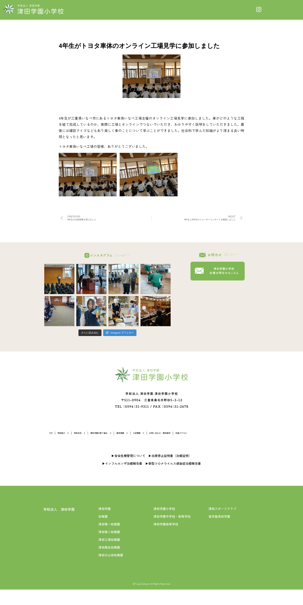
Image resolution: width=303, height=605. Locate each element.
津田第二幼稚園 (109, 547)
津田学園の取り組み (154, 435)
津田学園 (104, 524)
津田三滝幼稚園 (109, 555)
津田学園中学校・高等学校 (172, 531)
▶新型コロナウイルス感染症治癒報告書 (173, 479)
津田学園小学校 (164, 524)
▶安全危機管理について (128, 471)
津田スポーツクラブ (222, 524)
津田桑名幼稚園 (109, 562)
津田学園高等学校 (165, 539)
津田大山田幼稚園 (110, 570)
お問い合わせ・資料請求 (71, 446)
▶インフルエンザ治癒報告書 (122, 479)
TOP (56, 435)
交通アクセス (112, 446)
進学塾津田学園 (219, 531)
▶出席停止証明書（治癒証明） (170, 471)
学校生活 (115, 435)
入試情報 (226, 435)
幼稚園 (103, 531)
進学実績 (194, 435)
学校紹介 (83, 435)
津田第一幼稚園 (109, 539)
